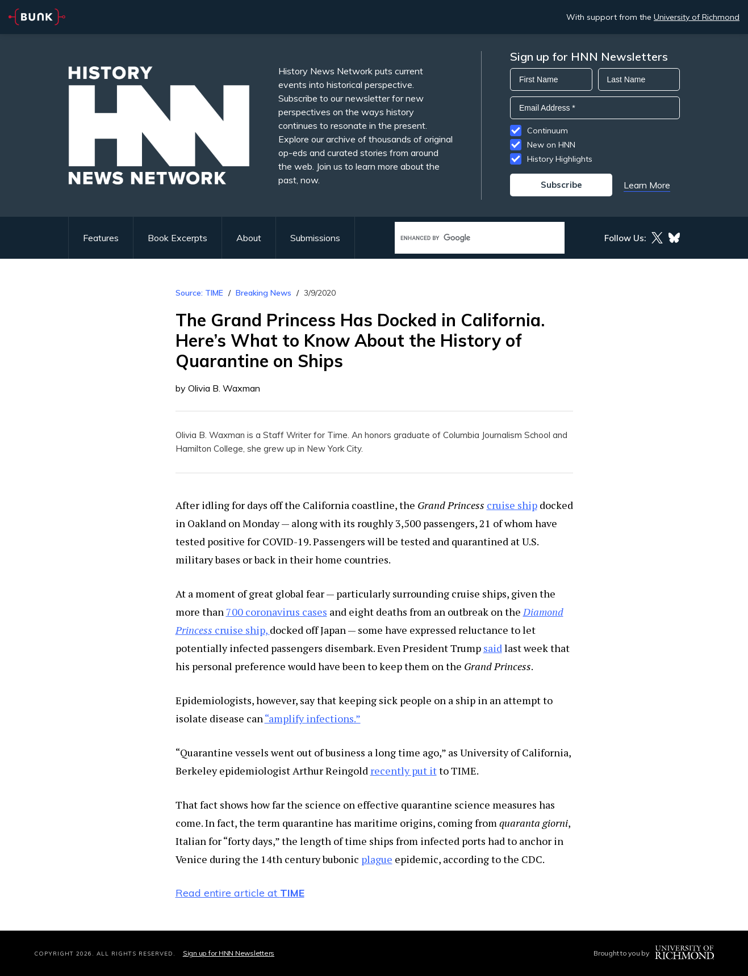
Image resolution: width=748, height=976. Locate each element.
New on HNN (551, 145)
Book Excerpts (177, 237)
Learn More (647, 185)
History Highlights (559, 159)
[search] (467, 238)
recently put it (403, 770)
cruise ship (512, 505)
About (248, 237)
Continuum (547, 130)
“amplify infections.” (313, 718)
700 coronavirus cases (276, 612)
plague (376, 859)
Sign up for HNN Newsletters (228, 953)
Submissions (315, 237)
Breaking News (263, 293)
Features (101, 237)
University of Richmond (696, 17)
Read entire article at (239, 892)
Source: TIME (199, 293)
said (492, 648)
